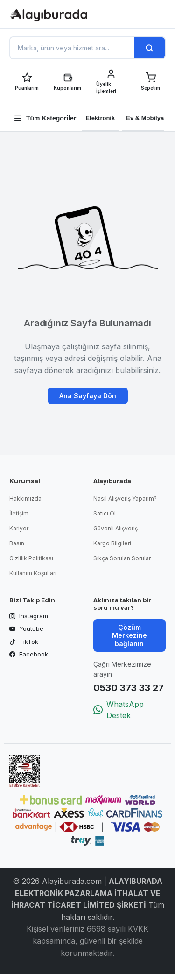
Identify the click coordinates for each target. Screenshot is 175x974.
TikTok (23, 642)
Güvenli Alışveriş (115, 528)
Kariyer (18, 528)
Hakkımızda (25, 498)
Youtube (26, 629)
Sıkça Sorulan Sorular (122, 558)
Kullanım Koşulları (32, 573)
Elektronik (100, 117)
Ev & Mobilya (145, 117)
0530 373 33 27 (128, 687)
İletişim (18, 513)
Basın (16, 543)
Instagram (28, 616)
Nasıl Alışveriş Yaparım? (125, 498)
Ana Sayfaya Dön (87, 396)
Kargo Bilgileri (112, 543)
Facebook (28, 654)
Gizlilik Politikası (31, 558)
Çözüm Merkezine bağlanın (129, 635)
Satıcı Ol (104, 513)
